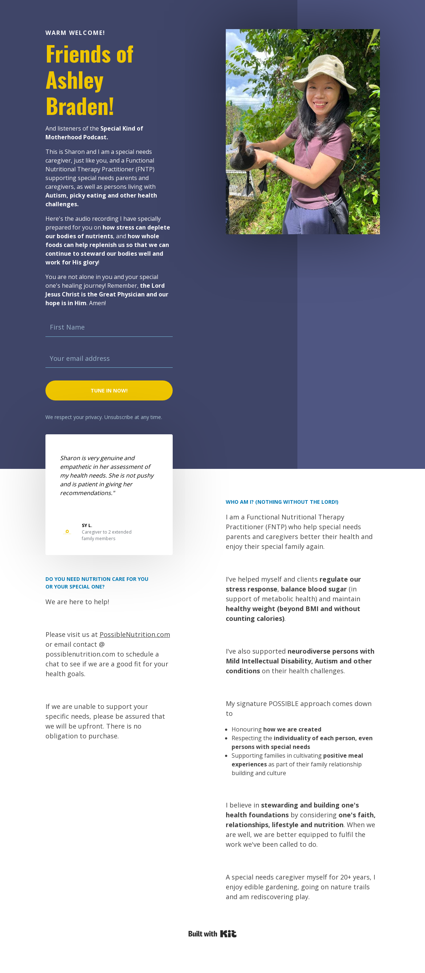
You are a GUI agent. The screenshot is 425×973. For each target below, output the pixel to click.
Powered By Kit (212, 933)
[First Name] (109, 327)
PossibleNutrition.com (135, 634)
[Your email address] (109, 359)
